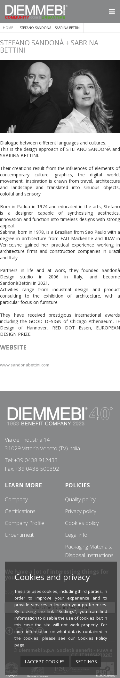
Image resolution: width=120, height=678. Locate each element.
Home (8, 28)
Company (16, 499)
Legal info (76, 534)
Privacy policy (80, 511)
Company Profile (24, 523)
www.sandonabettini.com (24, 365)
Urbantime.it (19, 534)
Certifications (20, 511)
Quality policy (80, 499)
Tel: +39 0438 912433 (31, 460)
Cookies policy (82, 523)
